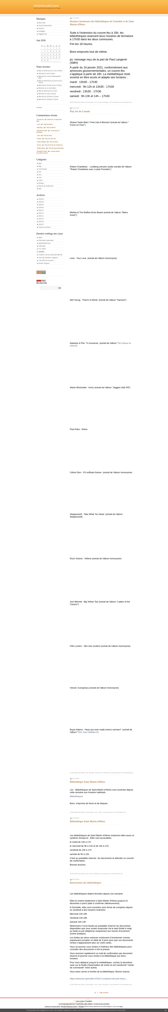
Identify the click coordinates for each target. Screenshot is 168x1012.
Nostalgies (42, 31)
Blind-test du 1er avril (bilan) (47, 88)
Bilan (40, 163)
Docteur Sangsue (44, 263)
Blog (40, 166)
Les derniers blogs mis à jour (67, 1003)
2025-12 (41, 213)
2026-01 (41, 210)
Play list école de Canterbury (54, 145)
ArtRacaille (42, 246)
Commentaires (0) (126, 102)
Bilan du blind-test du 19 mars (48, 91)
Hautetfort (89, 1001)
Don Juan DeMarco (87, 732)
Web (40, 189)
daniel (40, 237)
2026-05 (41, 199)
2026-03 (41, 205)
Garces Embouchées (45, 25)
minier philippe (41, 142)
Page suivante (103, 992)
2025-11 (41, 216)
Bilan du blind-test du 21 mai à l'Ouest (50, 71)
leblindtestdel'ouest (46, 5)
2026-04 (41, 202)
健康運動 (41, 252)
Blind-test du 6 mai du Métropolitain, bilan (50, 77)
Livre (40, 177)
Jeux (40, 175)
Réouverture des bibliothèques (85, 882)
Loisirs (41, 180)
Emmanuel (40, 119)
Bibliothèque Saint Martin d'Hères (87, 781)
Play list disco (48, 135)
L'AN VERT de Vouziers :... (47, 260)
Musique (41, 183)
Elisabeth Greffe (42, 131)
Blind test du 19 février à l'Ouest (49, 96)
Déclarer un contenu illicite (52, 1006)
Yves (38, 124)
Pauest (39, 138)
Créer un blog (80, 1001)
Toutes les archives (45, 227)
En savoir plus (121, 1010)
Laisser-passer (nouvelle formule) (48, 152)
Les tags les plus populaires (101, 1003)
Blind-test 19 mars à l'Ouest (47, 94)
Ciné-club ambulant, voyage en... (49, 257)
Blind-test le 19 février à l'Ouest (48, 99)
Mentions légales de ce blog (69, 1006)
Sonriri (39, 145)
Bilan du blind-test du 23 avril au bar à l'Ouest (50, 81)
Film (40, 172)
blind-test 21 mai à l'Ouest (47, 73)
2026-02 (41, 207)
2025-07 (41, 224)
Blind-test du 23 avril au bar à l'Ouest (50, 85)
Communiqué (43, 169)
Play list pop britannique (56, 148)
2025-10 (41, 219)
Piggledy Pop (43, 34)
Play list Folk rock (50, 138)
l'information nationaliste (46, 240)
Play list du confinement (46, 186)
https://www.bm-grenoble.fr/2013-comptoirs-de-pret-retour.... (99, 978)
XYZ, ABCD (42, 249)
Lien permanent (114, 102)
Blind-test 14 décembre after (49, 120)
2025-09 (41, 221)
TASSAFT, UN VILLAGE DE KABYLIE (50, 255)
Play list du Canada (80, 111)
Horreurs (41, 28)
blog (121, 1006)
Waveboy (40, 127)
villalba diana (41, 148)
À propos (39, 107)
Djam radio (42, 23)
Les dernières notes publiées (84, 1003)
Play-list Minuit (48, 124)
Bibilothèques (76, 796)
